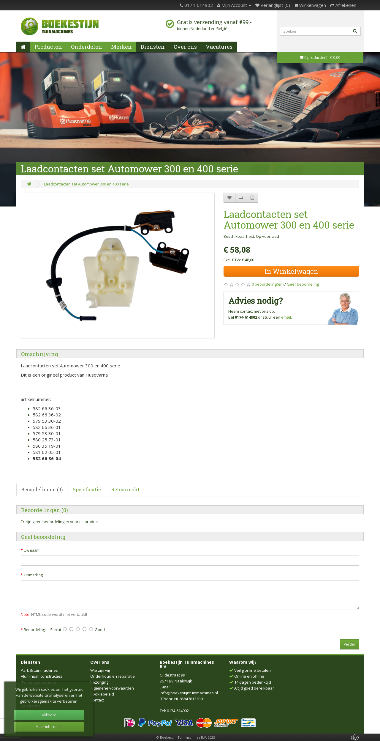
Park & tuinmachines (39, 670)
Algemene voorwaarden (112, 688)
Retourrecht (125, 489)
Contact (97, 700)
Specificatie (87, 489)
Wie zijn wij (100, 670)
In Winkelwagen (291, 271)
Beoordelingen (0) (42, 489)
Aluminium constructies (41, 676)
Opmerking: (34, 575)
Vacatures (219, 46)
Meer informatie (49, 726)
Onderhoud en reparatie (112, 676)
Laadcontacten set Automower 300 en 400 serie (86, 184)
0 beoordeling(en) (268, 284)
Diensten (153, 46)
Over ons (185, 46)
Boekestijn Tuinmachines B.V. (187, 664)
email (286, 317)
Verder (349, 644)
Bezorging (99, 682)
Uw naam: (32, 550)
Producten (48, 46)
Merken (121, 46)
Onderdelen (86, 46)
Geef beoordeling (303, 284)
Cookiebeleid (102, 694)
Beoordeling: (35, 629)
